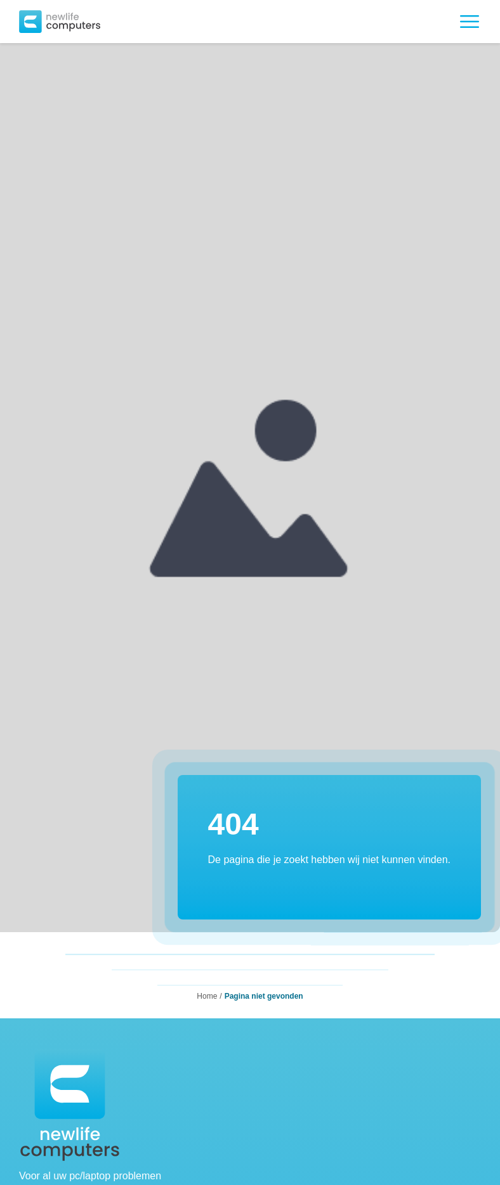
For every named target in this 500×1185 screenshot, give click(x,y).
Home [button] (207, 996)
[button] (59, 21)
